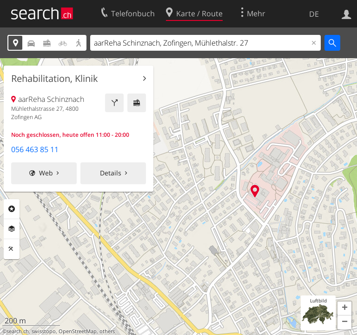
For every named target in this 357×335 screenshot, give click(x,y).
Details (110, 172)
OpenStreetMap (78, 331)
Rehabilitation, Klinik (54, 78)
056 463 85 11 (35, 149)
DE (314, 14)
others (107, 331)
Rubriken (12, 209)
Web (46, 172)
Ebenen (12, 229)
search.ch (18, 331)
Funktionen (12, 249)
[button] (344, 308)
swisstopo (44, 331)
